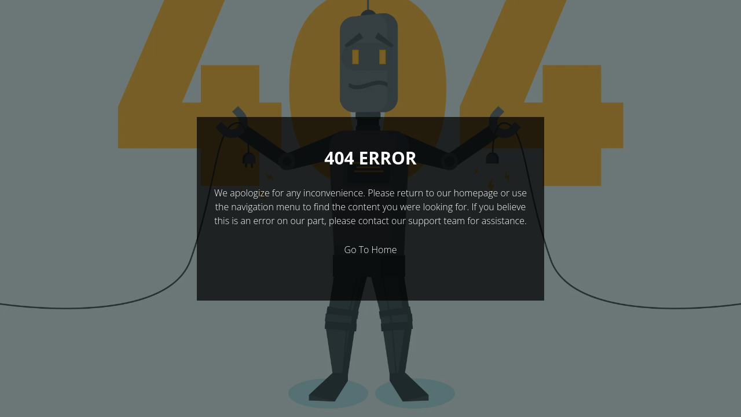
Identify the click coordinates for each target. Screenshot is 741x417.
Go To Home (370, 249)
